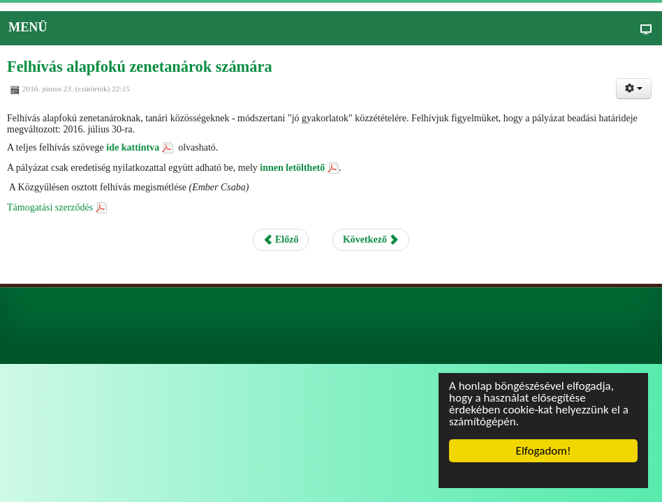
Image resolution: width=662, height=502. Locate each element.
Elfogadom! (543, 450)
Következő (371, 239)
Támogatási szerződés (50, 207)
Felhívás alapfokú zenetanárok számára (139, 66)
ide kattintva (132, 147)
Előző (281, 239)
